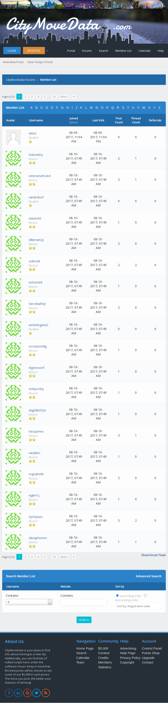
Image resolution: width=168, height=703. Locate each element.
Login (12, 51)
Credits (103, 658)
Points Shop (151, 653)
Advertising (128, 648)
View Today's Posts (40, 62)
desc (73, 122)
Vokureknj (36, 155)
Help (161, 51)
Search (103, 51)
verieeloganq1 (39, 325)
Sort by (119, 586)
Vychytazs (36, 517)
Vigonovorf (36, 368)
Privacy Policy (130, 658)
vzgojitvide (36, 474)
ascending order (131, 596)
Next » (64, 96)
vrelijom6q (36, 389)
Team (80, 662)
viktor (33, 133)
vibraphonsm (38, 538)
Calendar (144, 51)
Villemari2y (36, 240)
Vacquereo (36, 431)
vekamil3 (35, 218)
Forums (87, 51)
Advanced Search (149, 576)
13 (54, 96)
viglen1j (34, 495)
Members (105, 662)
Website (66, 586)
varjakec (34, 453)
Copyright (127, 662)
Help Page (127, 653)
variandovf (36, 197)
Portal (71, 51)
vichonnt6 (35, 282)
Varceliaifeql (37, 304)
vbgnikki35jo (37, 410)
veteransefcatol (40, 176)
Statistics (104, 667)
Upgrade (148, 658)
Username (12, 586)
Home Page (85, 648)
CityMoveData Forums (20, 80)
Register (33, 51)
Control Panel (152, 648)
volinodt (34, 261)
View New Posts (13, 62)
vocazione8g (38, 346)
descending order (126, 600)
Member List (123, 51)
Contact (147, 662)
